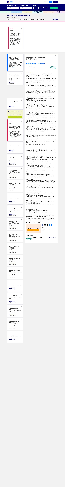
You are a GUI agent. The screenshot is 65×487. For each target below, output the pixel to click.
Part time (35, 7)
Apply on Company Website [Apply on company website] (31, 63)
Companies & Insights (22, 1)
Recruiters (55, 1)
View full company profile (52, 237)
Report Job (44, 227)
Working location (31, 19)
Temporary (40, 8)
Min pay (21, 19)
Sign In (51, 1)
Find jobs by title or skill (11, 5)
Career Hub (16, 1)
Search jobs (54, 8)
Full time (40, 7)
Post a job (28, 1)
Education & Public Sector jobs (38, 12)
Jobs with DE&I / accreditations (59, 12)
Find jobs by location (24, 5)
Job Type (35, 5)
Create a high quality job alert (15, 116)
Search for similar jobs (41, 63)
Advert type (25, 19)
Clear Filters (55, 19)
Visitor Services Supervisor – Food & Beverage (35, 57)
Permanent (45, 7)
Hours (37, 19)
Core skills (16, 19)
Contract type (42, 19)
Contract (35, 8)
